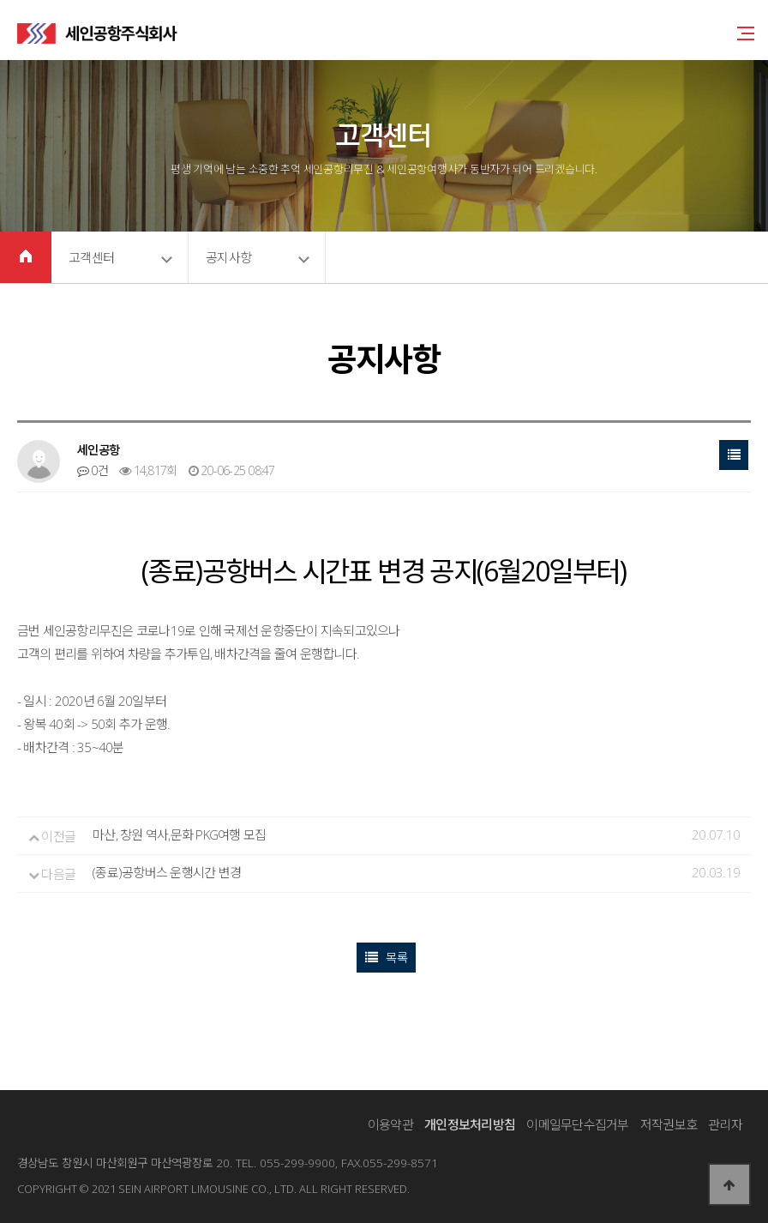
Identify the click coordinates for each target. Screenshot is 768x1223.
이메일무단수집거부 (577, 1124)
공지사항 (228, 257)
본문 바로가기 (0, 0)
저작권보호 (668, 1124)
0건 (92, 470)
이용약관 (390, 1124)
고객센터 (91, 257)
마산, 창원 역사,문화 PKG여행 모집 (179, 834)
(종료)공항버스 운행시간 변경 (167, 872)
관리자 (725, 1124)
